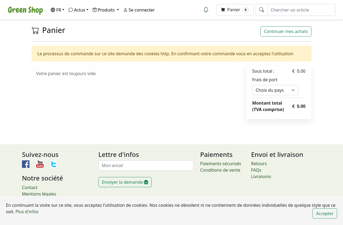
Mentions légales (39, 194)
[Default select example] (275, 90)
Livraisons (261, 176)
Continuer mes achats (286, 31)
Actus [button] (77, 10)
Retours (259, 164)
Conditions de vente (220, 170)
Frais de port (264, 80)
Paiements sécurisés (220, 164)
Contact (30, 187)
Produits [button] (104, 10)
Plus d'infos (26, 212)
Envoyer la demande (125, 182)
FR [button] (56, 10)
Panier (235, 10)
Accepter (325, 213)
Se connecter (139, 10)
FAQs (256, 170)
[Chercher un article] (301, 10)
